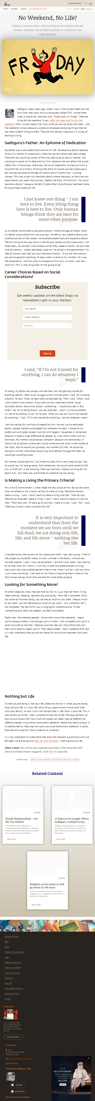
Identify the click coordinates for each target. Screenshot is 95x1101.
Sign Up (47, 353)
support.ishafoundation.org (20, 1059)
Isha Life (8, 983)
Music (7, 947)
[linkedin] (2, 235)
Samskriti (9, 978)
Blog (6, 942)
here (51, 751)
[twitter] (2, 231)
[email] (2, 240)
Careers (8, 999)
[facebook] (3, 226)
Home (5, 9)
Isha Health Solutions (14, 988)
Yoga (7, 957)
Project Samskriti (12, 994)
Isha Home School (12, 973)
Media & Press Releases (14, 952)
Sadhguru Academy (13, 968)
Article (23, 9)
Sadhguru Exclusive (13, 962)
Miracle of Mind (11, 936)
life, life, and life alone (46, 741)
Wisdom (14, 9)
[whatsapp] (3, 222)
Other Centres (12, 1064)
